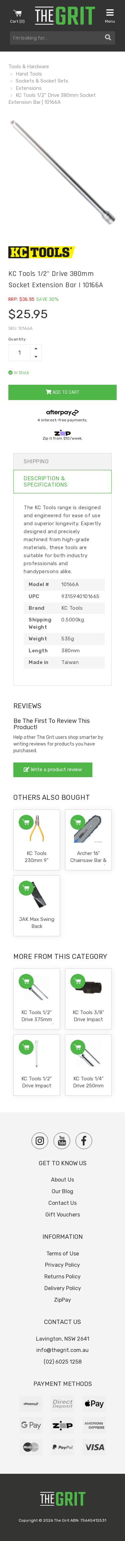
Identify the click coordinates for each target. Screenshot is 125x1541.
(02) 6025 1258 (63, 1362)
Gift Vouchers (62, 1214)
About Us (62, 1180)
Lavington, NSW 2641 (62, 1339)
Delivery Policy (62, 1288)
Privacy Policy (62, 1265)
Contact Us (62, 1203)
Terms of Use (62, 1253)
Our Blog (62, 1191)
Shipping (36, 461)
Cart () (17, 16)
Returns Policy (62, 1276)
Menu (110, 16)
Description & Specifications (46, 481)
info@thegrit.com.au (62, 1350)
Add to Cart (62, 392)
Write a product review (53, 769)
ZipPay (62, 1300)
